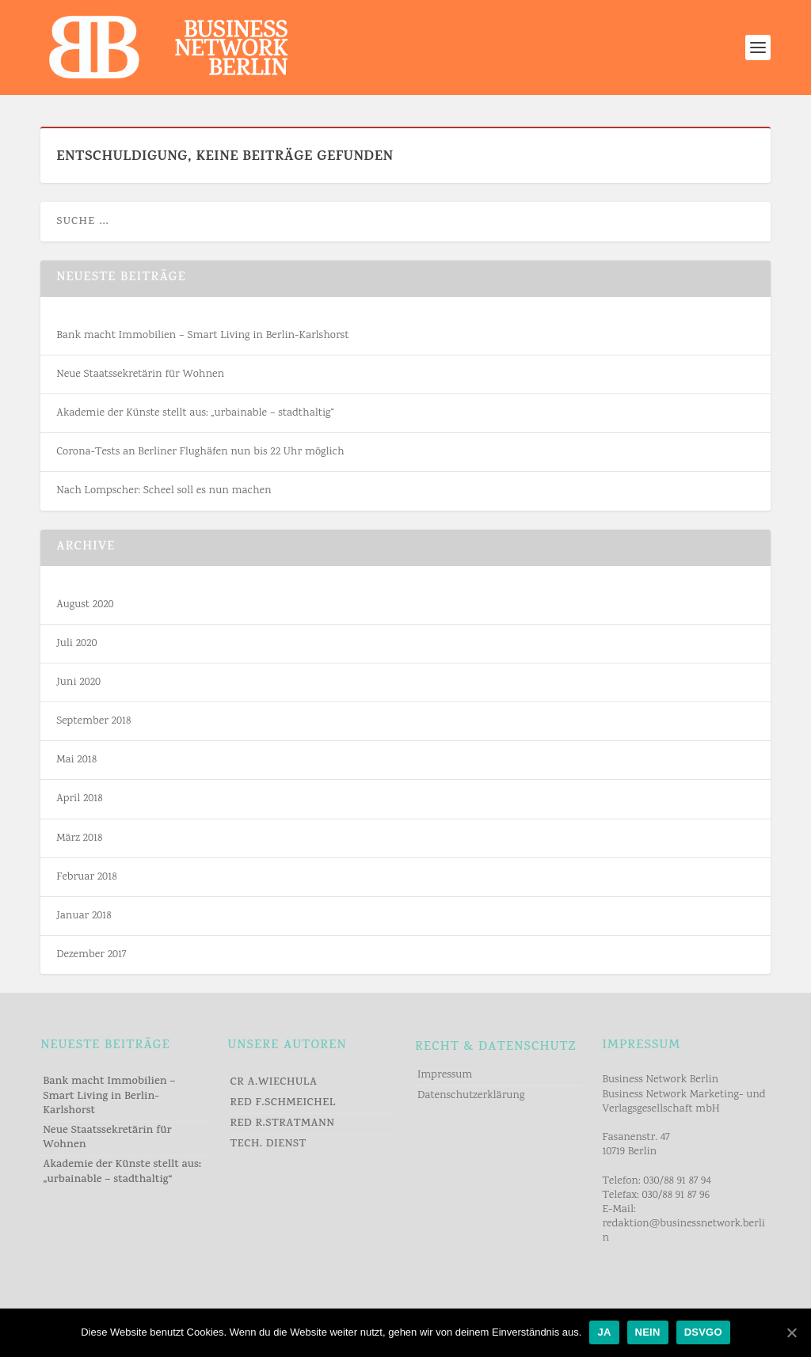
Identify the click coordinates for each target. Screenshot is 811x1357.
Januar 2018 (83, 916)
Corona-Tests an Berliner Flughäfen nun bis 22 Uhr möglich (200, 452)
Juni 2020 (78, 682)
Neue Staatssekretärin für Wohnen (140, 374)
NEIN (648, 1332)
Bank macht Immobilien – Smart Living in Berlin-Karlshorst (202, 336)
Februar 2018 (86, 877)
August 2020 (84, 605)
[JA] (791, 1332)
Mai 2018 (76, 760)
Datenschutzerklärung (470, 1096)
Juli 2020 (76, 644)
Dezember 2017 (91, 955)
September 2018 (93, 721)
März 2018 (79, 838)
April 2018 (79, 799)
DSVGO (703, 1332)
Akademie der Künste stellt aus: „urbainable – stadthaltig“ (195, 413)
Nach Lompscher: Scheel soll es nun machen (163, 491)
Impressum (444, 1075)
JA (604, 1332)
